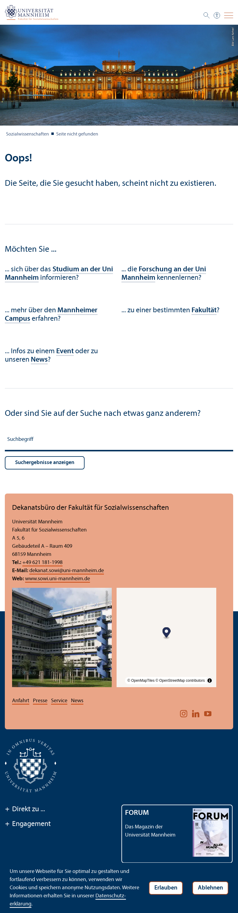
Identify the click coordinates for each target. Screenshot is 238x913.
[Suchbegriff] (119, 440)
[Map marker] (166, 633)
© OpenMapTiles (141, 680)
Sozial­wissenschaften (27, 134)
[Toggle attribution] (209, 680)
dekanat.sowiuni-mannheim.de (66, 571)
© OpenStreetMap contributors (180, 680)
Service (59, 701)
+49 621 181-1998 (42, 563)
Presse (40, 701)
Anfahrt (20, 701)
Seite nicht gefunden (77, 134)
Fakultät (204, 310)
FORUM (137, 813)
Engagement (28, 824)
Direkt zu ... (25, 810)
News (77, 701)
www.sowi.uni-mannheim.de (57, 579)
